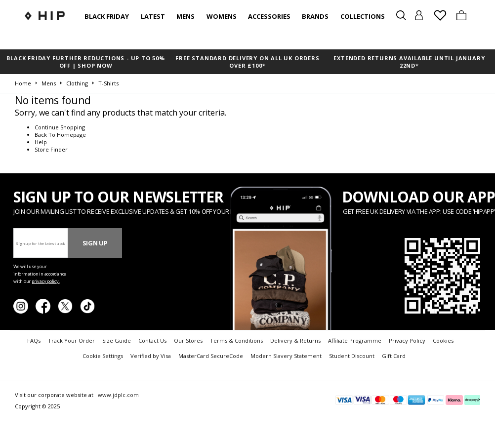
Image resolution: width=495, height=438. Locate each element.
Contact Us (152, 340)
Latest (153, 16)
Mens (185, 16)
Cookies (443, 340)
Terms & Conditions (236, 340)
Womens (221, 16)
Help (41, 142)
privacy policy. (46, 281)
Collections (362, 16)
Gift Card (394, 355)
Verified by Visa (150, 355)
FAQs (34, 340)
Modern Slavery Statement (286, 355)
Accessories (269, 16)
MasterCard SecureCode (210, 355)
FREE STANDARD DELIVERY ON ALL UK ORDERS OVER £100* (247, 61)
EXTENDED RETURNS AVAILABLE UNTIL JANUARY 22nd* (409, 61)
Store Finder (51, 149)
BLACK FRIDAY (106, 16)
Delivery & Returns (295, 340)
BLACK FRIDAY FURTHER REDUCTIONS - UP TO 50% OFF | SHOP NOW (85, 61)
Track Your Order (71, 340)
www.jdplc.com (117, 394)
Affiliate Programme (354, 340)
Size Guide (116, 340)
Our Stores (188, 340)
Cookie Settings (102, 355)
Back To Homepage (60, 134)
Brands (315, 16)
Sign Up (95, 243)
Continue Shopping (60, 127)
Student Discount (351, 355)
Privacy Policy (407, 340)
